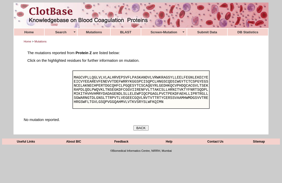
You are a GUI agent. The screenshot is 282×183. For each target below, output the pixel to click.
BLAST (125, 32)
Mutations (40, 41)
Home (27, 41)
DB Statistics (247, 32)
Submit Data (207, 32)
